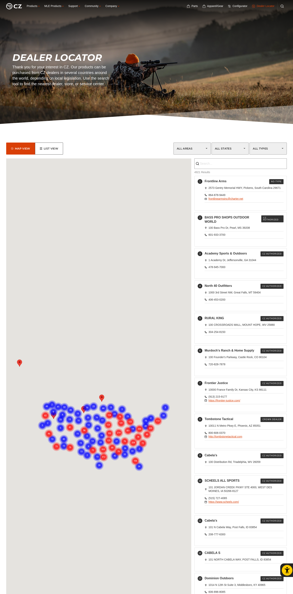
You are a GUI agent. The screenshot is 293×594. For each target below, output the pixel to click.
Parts (192, 6)
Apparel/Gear (212, 6)
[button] (101, 398)
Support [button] (74, 6)
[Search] (282, 6)
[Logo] (14, 6)
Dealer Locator (263, 6)
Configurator (237, 6)
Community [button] (93, 6)
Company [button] (112, 6)
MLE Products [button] (54, 6)
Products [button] (33, 6)
